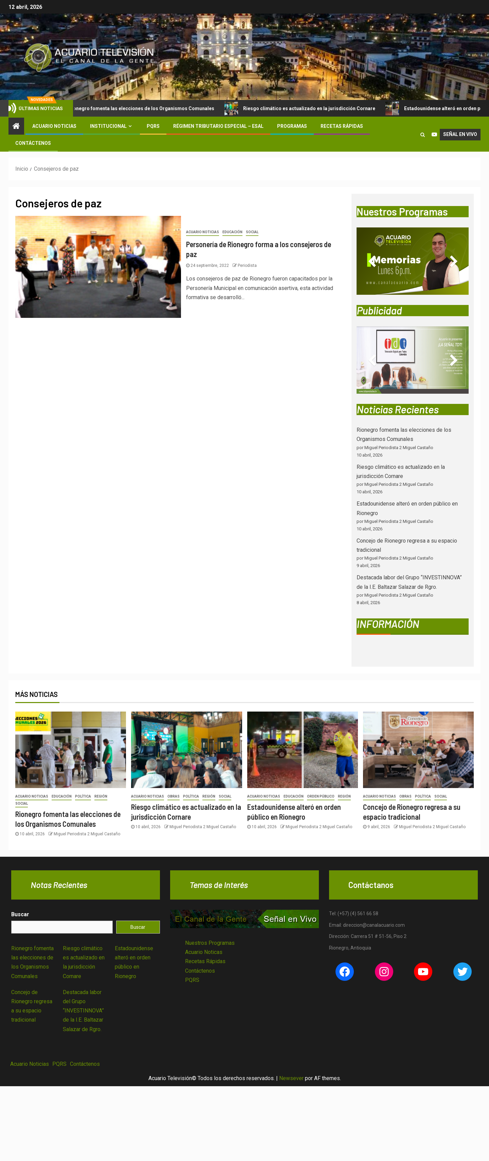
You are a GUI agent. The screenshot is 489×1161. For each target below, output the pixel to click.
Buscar (20, 914)
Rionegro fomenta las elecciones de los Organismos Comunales (139, 108)
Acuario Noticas (203, 952)
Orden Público (320, 796)
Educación (232, 232)
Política (83, 796)
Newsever (291, 1078)
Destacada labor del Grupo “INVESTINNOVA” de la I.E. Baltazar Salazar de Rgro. (83, 1010)
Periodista (247, 265)
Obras (173, 796)
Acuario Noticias (54, 126)
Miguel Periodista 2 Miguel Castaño (87, 834)
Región (100, 796)
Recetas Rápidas (342, 126)
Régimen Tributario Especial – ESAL (218, 126)
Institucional (108, 126)
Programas (292, 126)
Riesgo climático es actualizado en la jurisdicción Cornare (307, 108)
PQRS (153, 126)
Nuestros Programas (210, 943)
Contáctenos (33, 143)
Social (252, 232)
